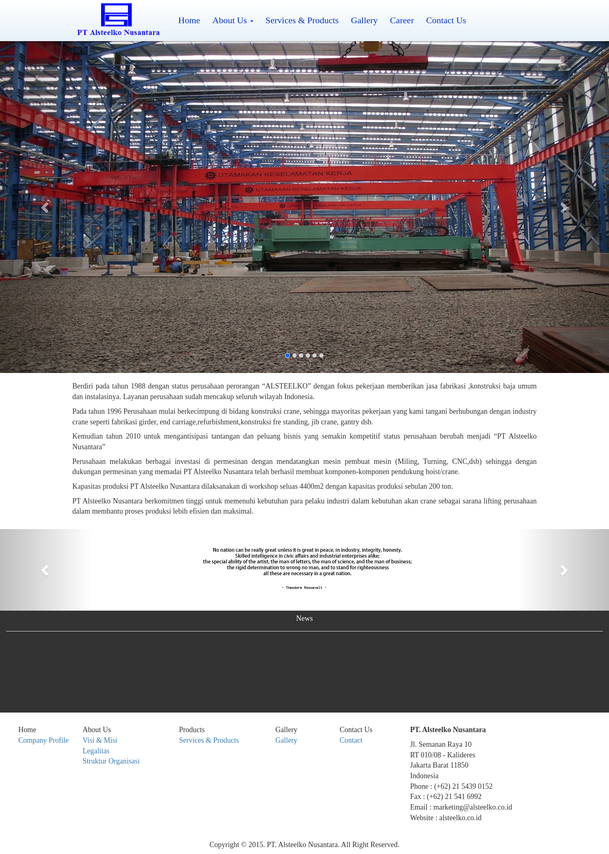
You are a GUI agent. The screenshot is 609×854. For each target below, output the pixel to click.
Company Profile (43, 740)
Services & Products (302, 20)
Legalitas (96, 751)
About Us (232, 20)
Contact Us (446, 20)
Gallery (364, 20)
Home (189, 20)
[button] (45, 207)
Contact (351, 740)
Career (402, 20)
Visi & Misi (100, 740)
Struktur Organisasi (111, 761)
